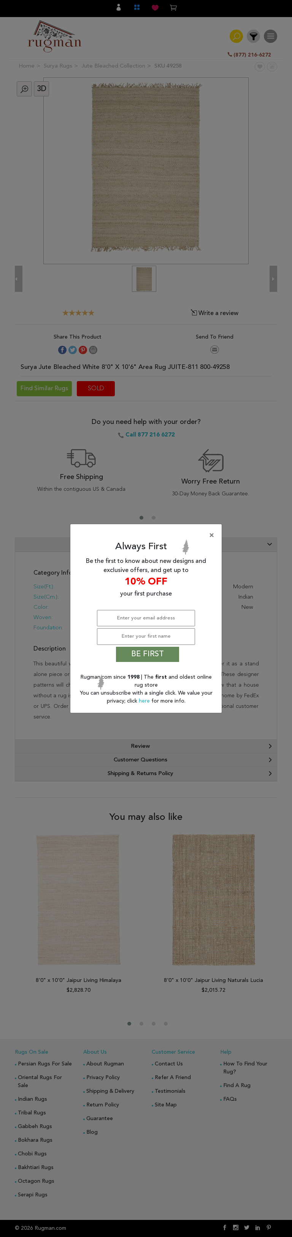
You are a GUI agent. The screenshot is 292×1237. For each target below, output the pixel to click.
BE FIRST (147, 654)
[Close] (147, 535)
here (145, 701)
